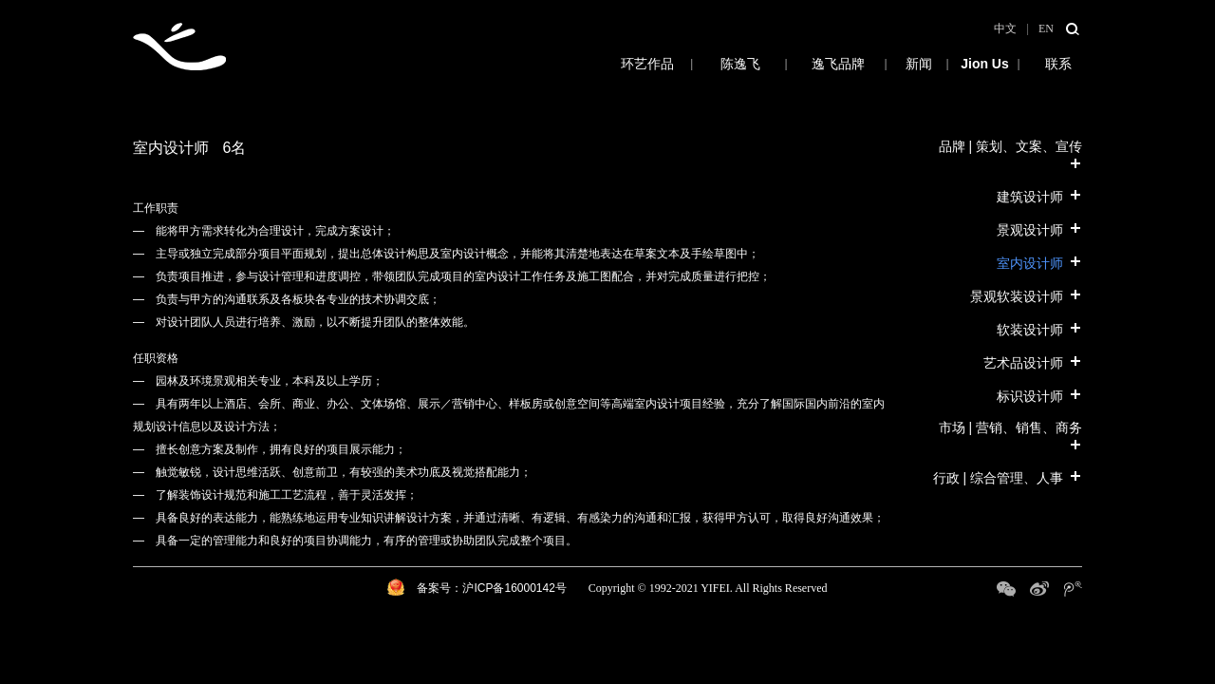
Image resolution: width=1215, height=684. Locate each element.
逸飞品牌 (837, 63)
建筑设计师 (1039, 195)
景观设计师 (1039, 229)
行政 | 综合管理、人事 (1007, 476)
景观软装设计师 (1026, 295)
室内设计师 (1039, 262)
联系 (1058, 63)
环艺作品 (603, 63)
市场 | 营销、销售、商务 (1010, 435)
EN (1046, 28)
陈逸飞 (740, 63)
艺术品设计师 (1032, 361)
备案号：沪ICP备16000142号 (491, 588)
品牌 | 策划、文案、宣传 (1010, 154)
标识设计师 (1039, 395)
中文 (1005, 28)
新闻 (918, 63)
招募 (984, 63)
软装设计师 (1039, 328)
